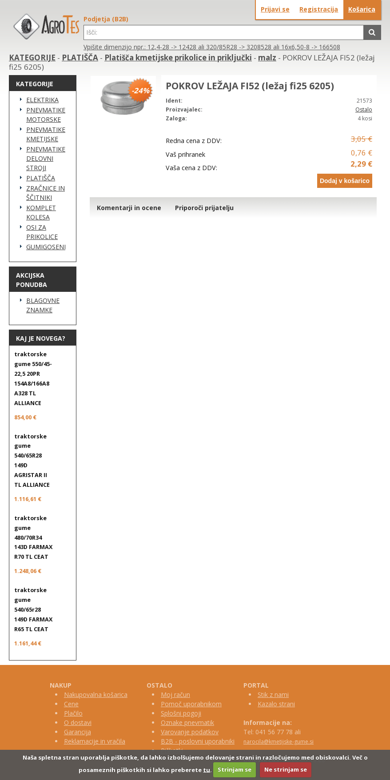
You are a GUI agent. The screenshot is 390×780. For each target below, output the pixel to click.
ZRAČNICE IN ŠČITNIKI (45, 193)
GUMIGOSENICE (45, 247)
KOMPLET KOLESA (41, 212)
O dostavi (78, 722)
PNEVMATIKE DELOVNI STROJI (45, 158)
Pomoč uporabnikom (191, 704)
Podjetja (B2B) (106, 19)
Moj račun (175, 694)
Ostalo (363, 109)
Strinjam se (234, 769)
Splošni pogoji (181, 713)
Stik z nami (273, 694)
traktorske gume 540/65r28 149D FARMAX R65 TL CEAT (33, 609)
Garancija (77, 732)
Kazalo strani (276, 704)
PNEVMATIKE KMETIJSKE (45, 134)
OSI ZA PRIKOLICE (42, 232)
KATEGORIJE (32, 57)
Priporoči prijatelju (204, 207)
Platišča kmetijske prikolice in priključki (178, 57)
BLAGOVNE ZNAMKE (43, 305)
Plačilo (73, 713)
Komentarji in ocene (129, 207)
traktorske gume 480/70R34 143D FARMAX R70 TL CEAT (33, 537)
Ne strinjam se (285, 769)
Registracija (318, 9)
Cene (71, 704)
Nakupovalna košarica (95, 694)
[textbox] (224, 32)
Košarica (361, 9)
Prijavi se (275, 9)
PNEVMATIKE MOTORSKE (45, 114)
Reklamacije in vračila (94, 741)
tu (206, 769)
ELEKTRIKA (42, 100)
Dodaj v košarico (345, 180)
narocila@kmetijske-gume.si (278, 741)
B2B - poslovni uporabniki (198, 741)
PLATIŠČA (80, 57)
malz (267, 57)
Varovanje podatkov (190, 732)
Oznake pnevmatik (187, 722)
